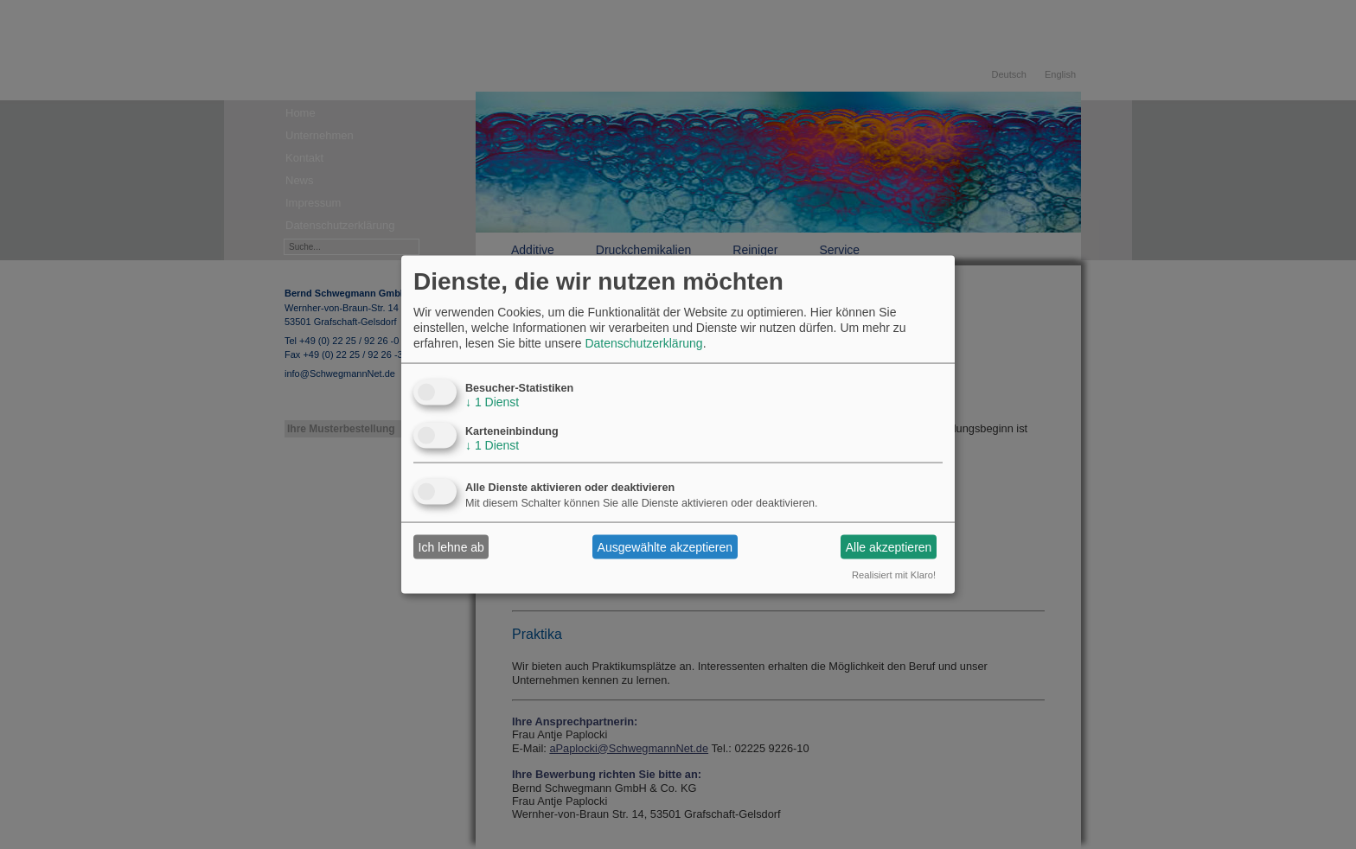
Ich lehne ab (451, 546)
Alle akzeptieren (889, 546)
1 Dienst (492, 402)
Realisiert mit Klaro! (894, 575)
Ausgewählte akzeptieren (665, 546)
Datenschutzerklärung (643, 343)
